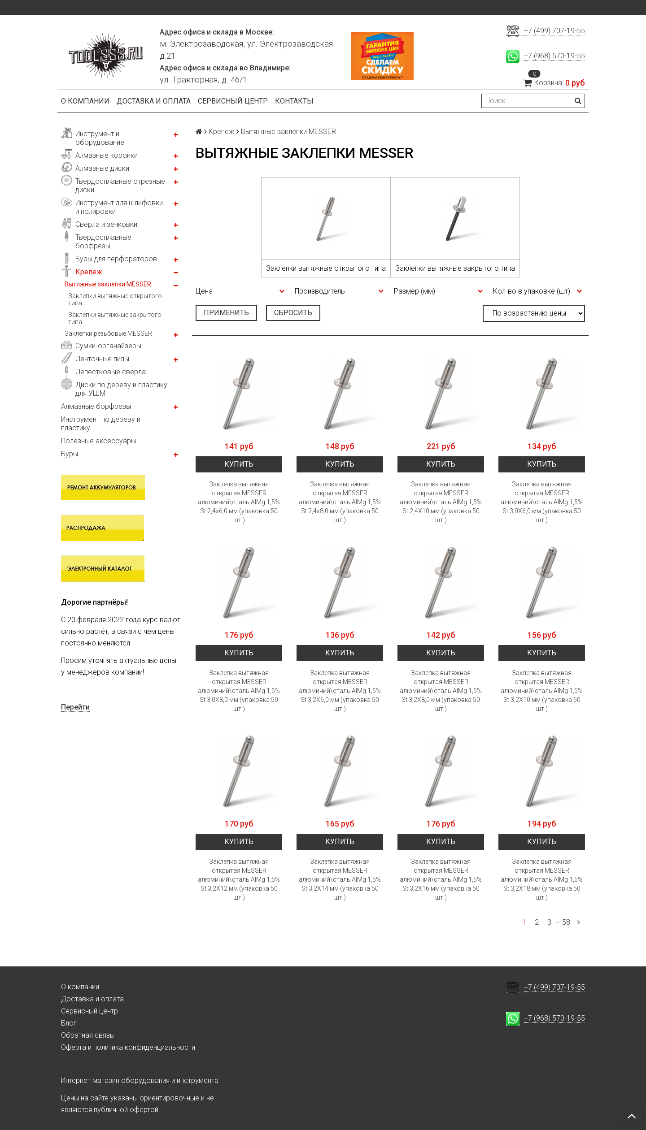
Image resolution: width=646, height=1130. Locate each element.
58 (566, 922)
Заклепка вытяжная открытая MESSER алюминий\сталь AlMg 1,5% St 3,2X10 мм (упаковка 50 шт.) (542, 690)
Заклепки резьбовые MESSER (108, 333)
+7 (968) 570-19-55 (554, 56)
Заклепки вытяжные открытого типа (115, 299)
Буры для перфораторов (116, 259)
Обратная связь (87, 1035)
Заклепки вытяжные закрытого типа (115, 318)
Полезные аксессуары (98, 441)
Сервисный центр (233, 101)
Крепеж (88, 272)
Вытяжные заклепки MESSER (108, 284)
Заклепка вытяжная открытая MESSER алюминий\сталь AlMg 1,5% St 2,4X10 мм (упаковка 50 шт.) (441, 502)
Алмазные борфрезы (96, 406)
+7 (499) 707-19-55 (554, 30)
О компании (85, 101)
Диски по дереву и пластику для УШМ (121, 389)
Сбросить (293, 312)
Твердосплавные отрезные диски (120, 185)
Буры (69, 454)
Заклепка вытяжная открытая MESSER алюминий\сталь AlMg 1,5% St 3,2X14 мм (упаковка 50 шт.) (340, 879)
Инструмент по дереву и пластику (100, 423)
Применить (226, 312)
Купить (238, 464)
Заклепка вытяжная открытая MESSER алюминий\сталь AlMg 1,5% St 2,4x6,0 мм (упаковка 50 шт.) (239, 502)
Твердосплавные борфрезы (103, 241)
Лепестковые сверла (110, 372)
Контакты (294, 101)
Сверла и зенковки (106, 224)
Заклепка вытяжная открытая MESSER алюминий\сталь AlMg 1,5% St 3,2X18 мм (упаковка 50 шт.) (542, 879)
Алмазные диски (102, 168)
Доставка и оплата (154, 101)
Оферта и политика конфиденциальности (128, 1047)
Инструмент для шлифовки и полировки (119, 207)
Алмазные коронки (106, 155)
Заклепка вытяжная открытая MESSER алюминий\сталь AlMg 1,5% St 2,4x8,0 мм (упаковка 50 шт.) (340, 502)
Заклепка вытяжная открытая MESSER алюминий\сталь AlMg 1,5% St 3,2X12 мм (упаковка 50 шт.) (239, 879)
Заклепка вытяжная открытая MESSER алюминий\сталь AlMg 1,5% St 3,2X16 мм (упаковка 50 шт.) (441, 879)
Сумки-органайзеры (108, 346)
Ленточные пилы (102, 359)
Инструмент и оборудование (99, 138)
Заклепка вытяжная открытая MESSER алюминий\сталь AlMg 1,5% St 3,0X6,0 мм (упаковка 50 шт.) (542, 502)
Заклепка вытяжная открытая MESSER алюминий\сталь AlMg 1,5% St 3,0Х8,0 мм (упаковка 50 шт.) (239, 690)
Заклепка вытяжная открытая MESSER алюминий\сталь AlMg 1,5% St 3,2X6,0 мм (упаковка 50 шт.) (340, 690)
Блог (69, 1023)
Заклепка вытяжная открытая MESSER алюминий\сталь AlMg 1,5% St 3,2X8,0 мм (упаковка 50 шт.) (441, 690)
